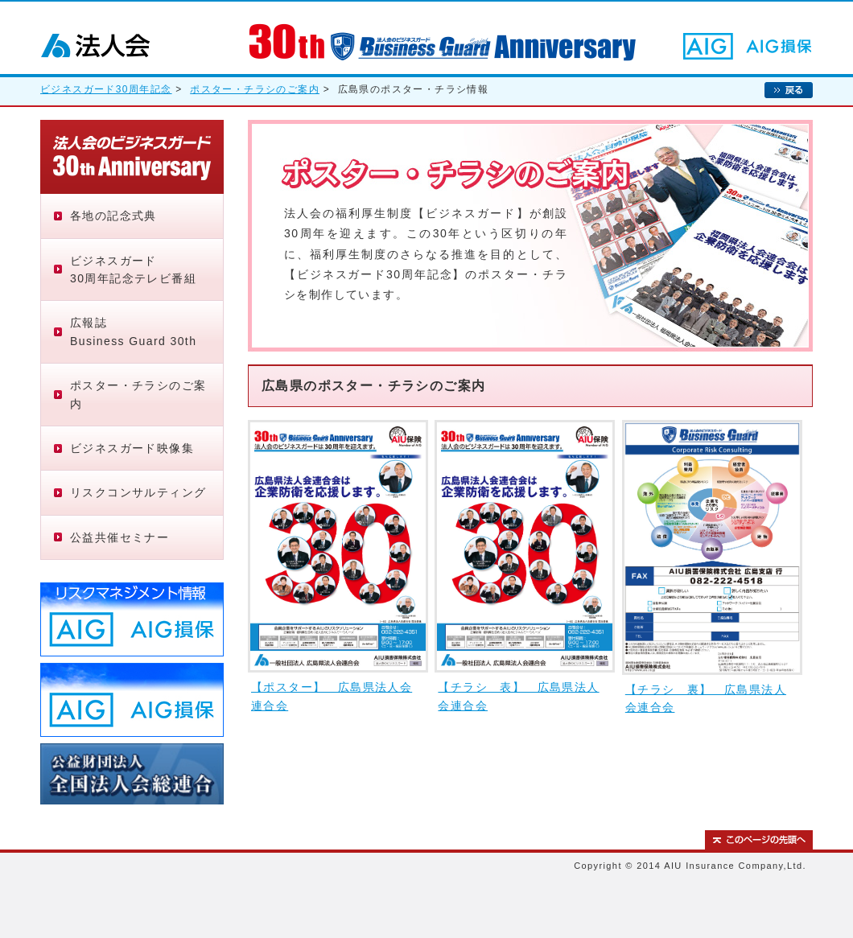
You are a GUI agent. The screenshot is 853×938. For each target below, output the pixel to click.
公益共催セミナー (119, 537)
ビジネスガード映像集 (132, 448)
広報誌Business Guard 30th (133, 331)
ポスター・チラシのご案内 (254, 89)
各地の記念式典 (113, 215)
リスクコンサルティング (138, 492)
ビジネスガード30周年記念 (106, 89)
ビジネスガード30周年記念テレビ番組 (133, 269)
